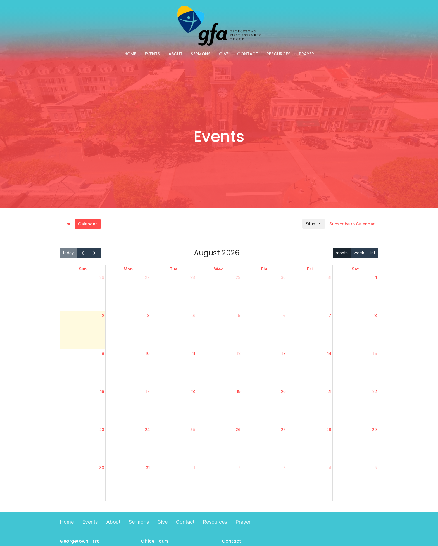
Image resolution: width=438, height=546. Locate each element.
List (66, 224)
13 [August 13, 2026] (284, 353)
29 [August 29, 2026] (374, 429)
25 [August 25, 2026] (192, 429)
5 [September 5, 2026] (375, 467)
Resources (278, 54)
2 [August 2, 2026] (103, 315)
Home (130, 54)
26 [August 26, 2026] (238, 429)
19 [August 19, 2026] (239, 391)
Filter (314, 224)
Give (224, 54)
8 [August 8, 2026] (375, 315)
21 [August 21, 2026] (329, 391)
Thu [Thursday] (264, 269)
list (372, 252)
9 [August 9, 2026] (103, 353)
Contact (247, 54)
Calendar (87, 224)
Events (152, 54)
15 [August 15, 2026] (375, 353)
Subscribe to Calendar (352, 224)
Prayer (306, 54)
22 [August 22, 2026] (374, 391)
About (175, 54)
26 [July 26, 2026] (101, 277)
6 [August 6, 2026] (284, 315)
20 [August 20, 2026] (283, 391)
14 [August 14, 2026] (329, 353)
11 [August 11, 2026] (193, 353)
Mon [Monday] (128, 269)
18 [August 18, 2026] (193, 391)
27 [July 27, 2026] (147, 277)
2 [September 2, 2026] (239, 467)
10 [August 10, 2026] (148, 353)
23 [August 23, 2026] (101, 429)
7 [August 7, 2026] (330, 315)
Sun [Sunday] (83, 269)
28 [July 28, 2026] (192, 277)
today (68, 252)
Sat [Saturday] (355, 269)
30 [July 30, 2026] (283, 277)
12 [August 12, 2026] (239, 353)
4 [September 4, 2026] (330, 467)
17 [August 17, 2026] (148, 391)
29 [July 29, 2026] (238, 277)
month (342, 252)
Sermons (201, 54)
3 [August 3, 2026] (148, 315)
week (359, 252)
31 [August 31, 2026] (148, 467)
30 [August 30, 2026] (101, 467)
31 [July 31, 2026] (329, 277)
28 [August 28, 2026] (329, 429)
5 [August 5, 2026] (239, 315)
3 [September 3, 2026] (284, 467)
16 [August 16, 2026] (102, 391)
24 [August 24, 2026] (147, 429)
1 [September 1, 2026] (194, 467)
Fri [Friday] (310, 269)
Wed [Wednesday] (219, 269)
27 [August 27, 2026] (283, 429)
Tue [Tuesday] (174, 269)
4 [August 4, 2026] (193, 315)
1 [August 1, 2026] (376, 277)
